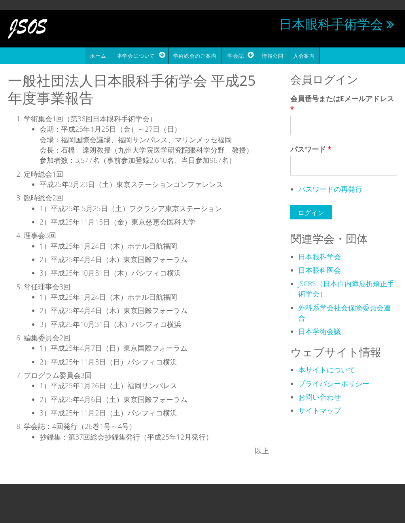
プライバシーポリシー (333, 382)
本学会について (134, 55)
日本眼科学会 (319, 255)
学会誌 (236, 55)
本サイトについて (326, 369)
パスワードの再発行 (330, 188)
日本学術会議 (319, 330)
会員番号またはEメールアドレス (342, 103)
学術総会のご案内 (194, 55)
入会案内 (306, 55)
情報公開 (274, 55)
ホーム (95, 55)
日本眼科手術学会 (331, 24)
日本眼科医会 (319, 269)
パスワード (310, 148)
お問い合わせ (319, 395)
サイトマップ (319, 409)
